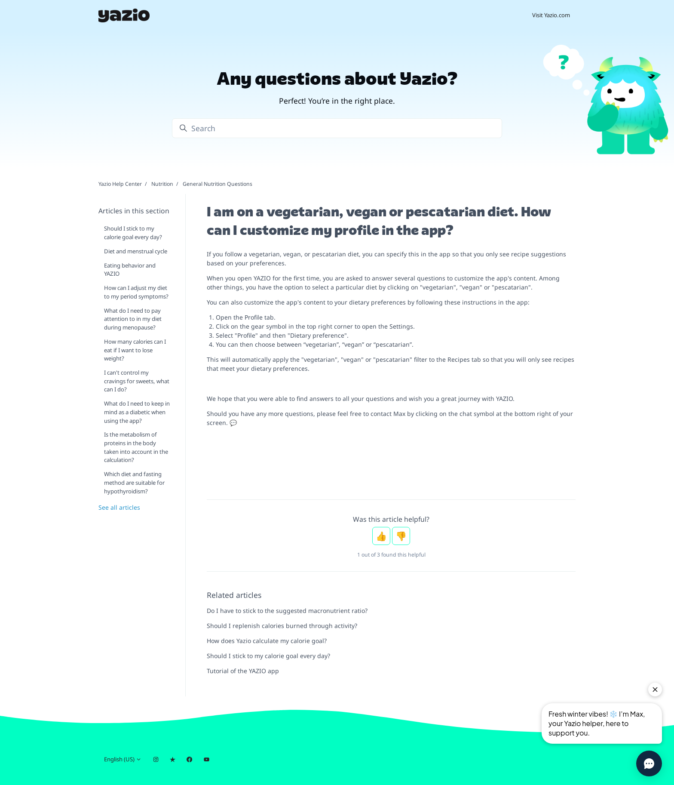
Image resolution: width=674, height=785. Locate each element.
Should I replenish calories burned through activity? (282, 626)
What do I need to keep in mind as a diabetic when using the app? (137, 412)
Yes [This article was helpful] (381, 536)
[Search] (337, 128)
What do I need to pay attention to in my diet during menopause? (133, 319)
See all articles (119, 507)
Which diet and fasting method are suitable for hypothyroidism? (134, 482)
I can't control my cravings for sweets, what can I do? (136, 381)
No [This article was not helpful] (401, 536)
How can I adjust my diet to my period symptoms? (136, 292)
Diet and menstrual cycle (135, 251)
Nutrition (162, 184)
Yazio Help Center (120, 184)
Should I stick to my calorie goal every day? (268, 656)
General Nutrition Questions (217, 184)
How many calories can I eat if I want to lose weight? (135, 350)
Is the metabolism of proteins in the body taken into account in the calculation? (136, 447)
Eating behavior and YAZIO (130, 270)
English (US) (122, 759)
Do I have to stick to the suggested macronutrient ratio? (287, 610)
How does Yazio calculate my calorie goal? (267, 641)
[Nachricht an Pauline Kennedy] (391, 482)
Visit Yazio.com (551, 15)
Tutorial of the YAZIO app (243, 671)
